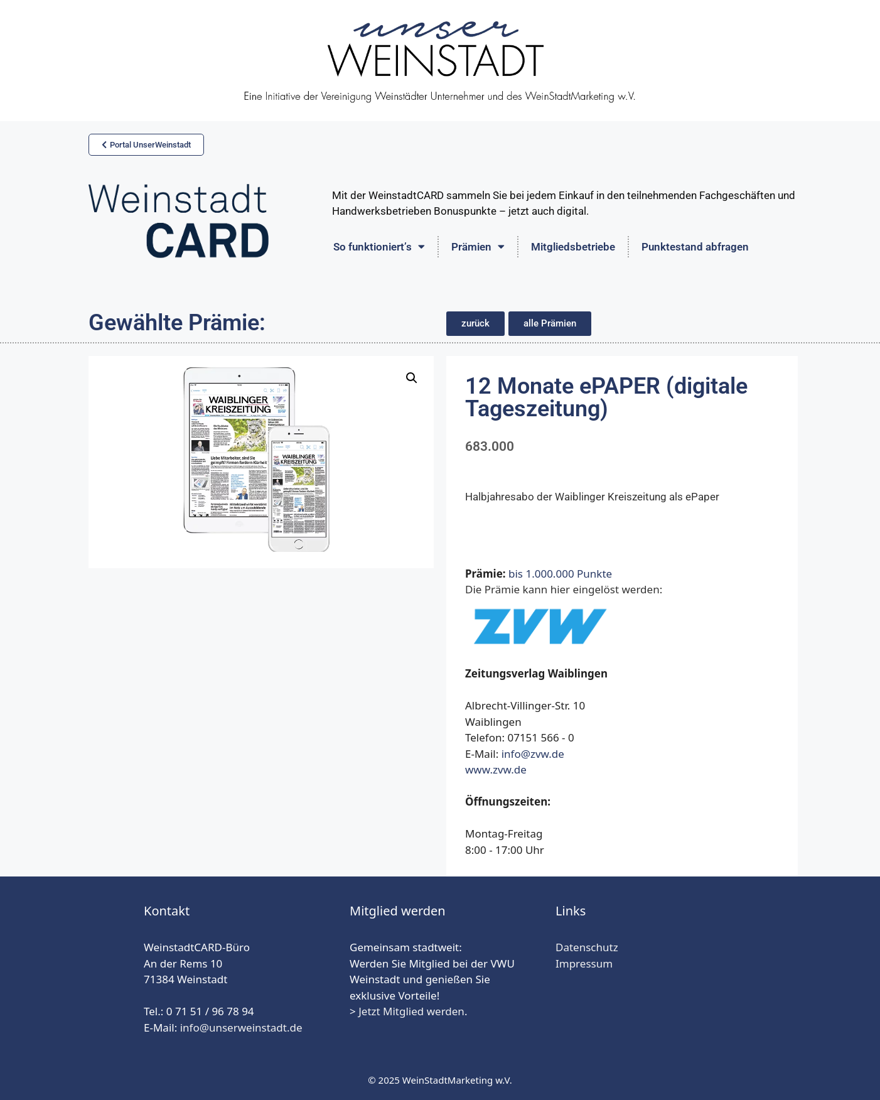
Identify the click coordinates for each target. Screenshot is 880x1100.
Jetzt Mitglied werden (411, 1011)
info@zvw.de (533, 754)
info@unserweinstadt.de (241, 1027)
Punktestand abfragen (695, 246)
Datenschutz (586, 947)
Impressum (584, 963)
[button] (475, 323)
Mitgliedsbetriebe (573, 246)
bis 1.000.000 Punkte (560, 573)
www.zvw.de (496, 769)
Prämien (478, 246)
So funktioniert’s (379, 246)
